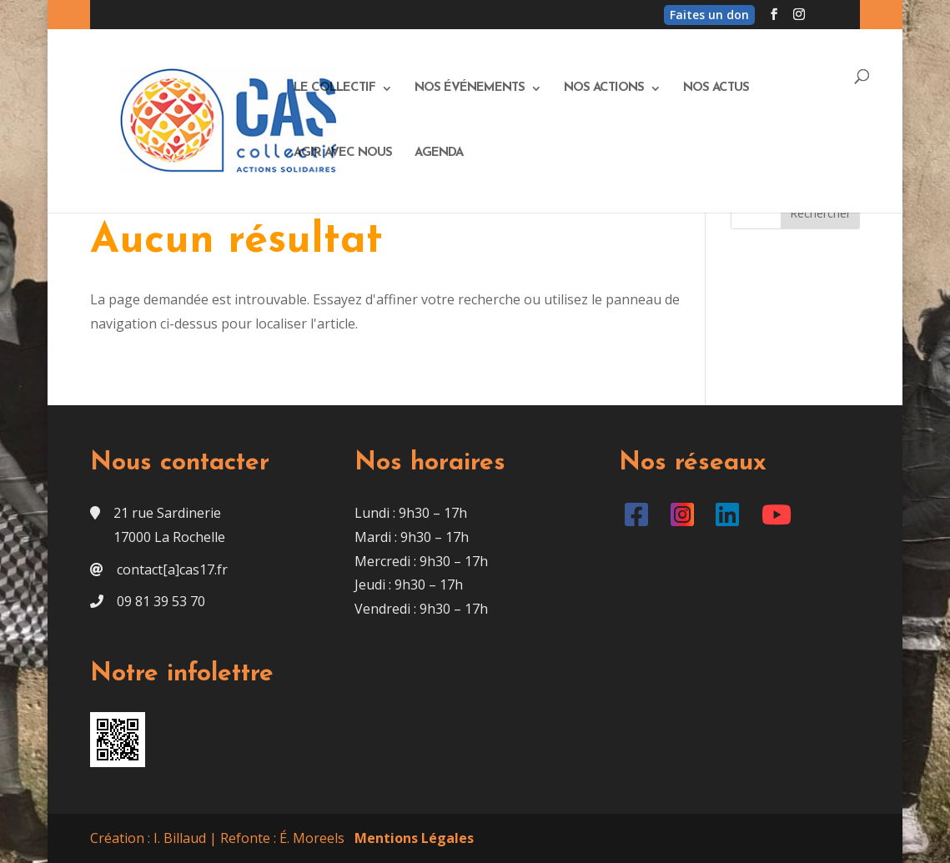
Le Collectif (334, 88)
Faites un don (709, 15)
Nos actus (716, 88)
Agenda (439, 153)
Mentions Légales (414, 838)
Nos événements (470, 88)
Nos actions (604, 88)
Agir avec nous (343, 153)
